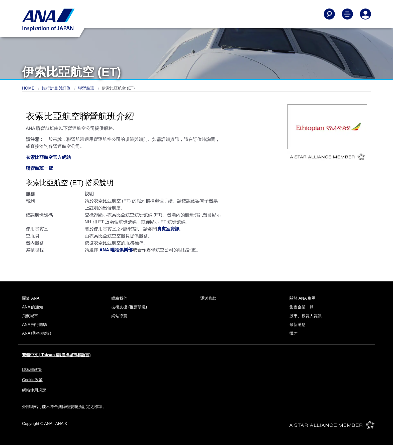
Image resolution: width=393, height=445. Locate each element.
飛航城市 (30, 316)
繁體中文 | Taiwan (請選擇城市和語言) (56, 355)
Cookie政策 (32, 380)
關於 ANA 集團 (302, 298)
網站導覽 (119, 316)
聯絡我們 (119, 298)
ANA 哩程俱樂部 (36, 333)
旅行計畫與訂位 (57, 88)
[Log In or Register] (365, 14)
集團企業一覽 (301, 307)
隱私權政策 (32, 369)
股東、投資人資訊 (305, 316)
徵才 (293, 333)
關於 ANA (30, 298)
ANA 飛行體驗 (34, 324)
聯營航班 (86, 88)
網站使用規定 (34, 390)
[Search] (329, 14)
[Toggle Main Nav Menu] (347, 14)
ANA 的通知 (32, 307)
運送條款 (208, 298)
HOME (29, 88)
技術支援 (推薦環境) (129, 307)
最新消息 (297, 324)
